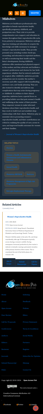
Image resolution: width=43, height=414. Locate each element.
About (3, 301)
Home (3, 295)
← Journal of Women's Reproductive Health (21, 134)
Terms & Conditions (30, 329)
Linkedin (33, 404)
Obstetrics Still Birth (14, 174)
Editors (4, 342)
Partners (26, 342)
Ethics (25, 315)
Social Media (28, 336)
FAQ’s (3, 370)
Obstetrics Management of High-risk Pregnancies (20, 182)
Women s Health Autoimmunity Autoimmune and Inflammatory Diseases (18, 157)
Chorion (9, 148)
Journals (4, 356)
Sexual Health (11, 167)
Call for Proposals (8, 322)
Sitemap (26, 363)
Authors (4, 336)
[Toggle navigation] (23, 13)
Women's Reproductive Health (19, 217)
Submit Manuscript (21, 263)
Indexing (26, 295)
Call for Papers (34, 263)
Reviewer (5, 349)
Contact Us (27, 370)
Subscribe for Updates (31, 356)
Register (35, 13)
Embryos (30, 174)
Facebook (7, 404)
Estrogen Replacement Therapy (18, 191)
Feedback (26, 301)
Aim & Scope (9, 262)
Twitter (20, 404)
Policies (26, 308)
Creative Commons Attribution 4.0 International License (16, 394)
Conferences (6, 329)
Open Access (6, 308)
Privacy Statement (30, 322)
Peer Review (6, 315)
